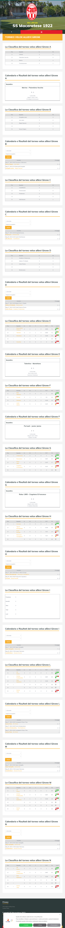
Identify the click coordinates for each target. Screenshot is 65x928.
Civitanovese (20, 455)
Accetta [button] (25, 925)
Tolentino (19, 332)
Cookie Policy (6, 908)
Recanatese (19, 458)
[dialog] (32, 920)
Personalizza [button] (54, 925)
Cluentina (19, 342)
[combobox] (18, 150)
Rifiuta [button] (40, 925)
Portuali (18, 397)
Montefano (19, 335)
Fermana (19, 524)
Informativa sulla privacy (9, 906)
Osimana (19, 400)
